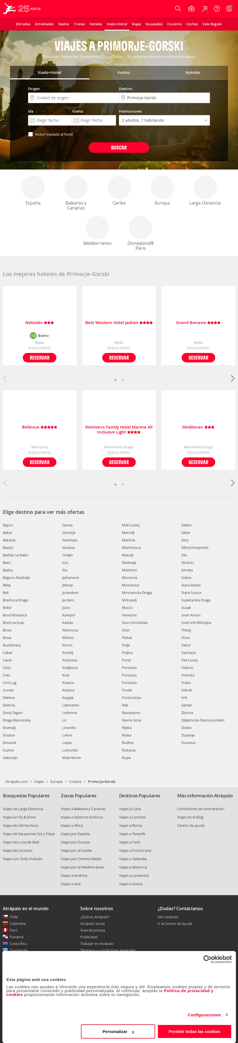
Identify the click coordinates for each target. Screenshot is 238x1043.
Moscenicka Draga (137, 592)
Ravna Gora (131, 720)
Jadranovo (70, 577)
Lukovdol (70, 750)
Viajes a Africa (72, 825)
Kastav (67, 622)
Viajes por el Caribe (76, 850)
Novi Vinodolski (135, 622)
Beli (6, 592)
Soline (186, 577)
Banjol (8, 547)
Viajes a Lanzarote (134, 875)
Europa (162, 191)
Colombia (18, 923)
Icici (65, 562)
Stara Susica (191, 592)
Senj (184, 539)
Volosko (188, 675)
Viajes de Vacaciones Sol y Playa (29, 833)
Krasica (68, 682)
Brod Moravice (15, 615)
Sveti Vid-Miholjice (196, 622)
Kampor (69, 615)
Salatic (186, 524)
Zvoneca (188, 742)
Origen (34, 88)
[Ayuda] (217, 8)
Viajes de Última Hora (20, 825)
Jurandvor (70, 592)
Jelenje (67, 585)
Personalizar (118, 1031)
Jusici (66, 607)
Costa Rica (18, 943)
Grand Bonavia (198, 322)
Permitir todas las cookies (194, 1031)
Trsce (185, 637)
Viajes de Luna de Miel (21, 842)
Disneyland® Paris (140, 233)
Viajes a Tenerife (132, 833)
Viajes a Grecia (130, 883)
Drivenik (9, 742)
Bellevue (39, 427)
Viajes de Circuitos (17, 850)
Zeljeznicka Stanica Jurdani (202, 720)
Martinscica (131, 547)
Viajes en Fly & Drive (19, 817)
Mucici (127, 607)
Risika (126, 735)
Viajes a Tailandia (133, 858)
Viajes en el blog (190, 817)
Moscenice (130, 585)
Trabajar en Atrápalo (97, 943)
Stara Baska (191, 585)
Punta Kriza (131, 697)
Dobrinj (9, 705)
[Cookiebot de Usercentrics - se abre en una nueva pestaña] (207, 959)
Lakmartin (70, 705)
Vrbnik (186, 690)
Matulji (127, 554)
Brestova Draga (15, 600)
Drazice (9, 735)
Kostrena (69, 660)
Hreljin (67, 554)
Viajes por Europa (75, 842)
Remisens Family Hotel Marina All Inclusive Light (118, 430)
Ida (31, 111)
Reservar (39, 357)
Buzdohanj (12, 645)
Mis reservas (168, 917)
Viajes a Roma (130, 825)
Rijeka (127, 727)
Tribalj (186, 630)
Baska (7, 569)
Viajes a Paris (129, 842)
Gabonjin (10, 757)
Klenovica (70, 630)
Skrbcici (187, 562)
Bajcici (8, 524)
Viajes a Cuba (130, 808)
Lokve (67, 735)
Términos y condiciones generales (108, 950)
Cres (6, 675)
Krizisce (68, 690)
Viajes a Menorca (133, 867)
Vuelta (77, 111)
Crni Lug (9, 682)
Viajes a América (74, 875)
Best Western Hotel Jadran (119, 322)
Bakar (7, 532)
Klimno (68, 637)
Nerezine (129, 615)
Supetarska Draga (196, 600)
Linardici (69, 727)
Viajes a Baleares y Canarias (83, 808)
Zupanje (188, 735)
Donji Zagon (12, 712)
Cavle (7, 660)
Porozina (129, 667)
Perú (13, 930)
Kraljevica (70, 667)
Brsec (7, 630)
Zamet (186, 705)
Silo (184, 554)
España (33, 191)
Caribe (119, 191)
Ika (64, 569)
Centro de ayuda (191, 825)
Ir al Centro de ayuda (175, 924)
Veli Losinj (189, 660)
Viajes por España (75, 833)
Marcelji (128, 532)
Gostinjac (69, 539)
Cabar (7, 652)
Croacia (75, 781)
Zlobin (186, 727)
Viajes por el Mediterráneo (82, 867)
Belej (7, 585)
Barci (7, 562)
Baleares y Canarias (76, 193)
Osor (126, 630)
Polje (126, 645)
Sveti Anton (191, 615)
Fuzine (8, 750)
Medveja (129, 562)
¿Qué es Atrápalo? (95, 916)
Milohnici (129, 569)
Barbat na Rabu (15, 554)
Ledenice (69, 712)
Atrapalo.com (17, 781)
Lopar (67, 742)
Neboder (39, 322)
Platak (127, 637)
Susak (186, 607)
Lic (64, 720)
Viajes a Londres (132, 817)
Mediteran (198, 427)
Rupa (126, 757)
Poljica (127, 652)
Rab (125, 705)
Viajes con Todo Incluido (22, 858)
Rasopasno (131, 712)
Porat (126, 660)
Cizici (7, 667)
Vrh (184, 697)
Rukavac (129, 750)
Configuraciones (204, 1014)
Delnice (9, 697)
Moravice (129, 577)
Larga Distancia (205, 191)
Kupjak (68, 697)
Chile (14, 916)
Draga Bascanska (17, 720)
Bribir (7, 607)
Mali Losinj (130, 524)
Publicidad (88, 936)
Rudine (128, 742)
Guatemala (19, 950)
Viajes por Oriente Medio (81, 858)
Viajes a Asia (71, 883)
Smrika (187, 569)
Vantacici (188, 652)
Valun (186, 645)
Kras (65, 675)
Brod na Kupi (13, 622)
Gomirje (68, 532)
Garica (67, 524)
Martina (128, 539)
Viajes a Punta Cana (135, 850)
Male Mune (71, 757)
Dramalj (9, 727)
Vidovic (187, 667)
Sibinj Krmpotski (194, 547)
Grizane (68, 547)
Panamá (16, 936)
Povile (127, 690)
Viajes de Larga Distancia (23, 808)
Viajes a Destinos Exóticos (82, 817)
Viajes (39, 781)
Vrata (185, 682)
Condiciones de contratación (200, 808)
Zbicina (187, 712)
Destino (125, 88)
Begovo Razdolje (16, 577)
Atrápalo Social (92, 923)
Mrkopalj (129, 600)
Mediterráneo (97, 231)
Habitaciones (130, 111)
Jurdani (68, 600)
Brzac (7, 637)
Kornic (67, 645)
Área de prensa (92, 930)
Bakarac (9, 539)
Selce (185, 532)
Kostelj (67, 652)
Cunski (8, 690)
